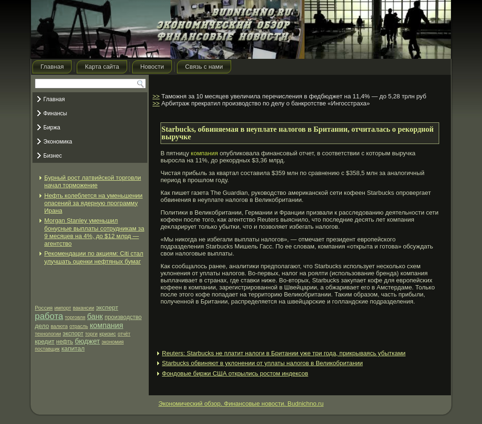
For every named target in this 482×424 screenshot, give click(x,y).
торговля (75, 317)
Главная (52, 66)
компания (106, 325)
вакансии (83, 308)
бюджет (87, 341)
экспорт (73, 333)
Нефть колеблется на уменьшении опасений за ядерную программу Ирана (93, 203)
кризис (107, 333)
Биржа (51, 127)
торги (91, 333)
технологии (48, 333)
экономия (113, 341)
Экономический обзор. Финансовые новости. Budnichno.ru (241, 403)
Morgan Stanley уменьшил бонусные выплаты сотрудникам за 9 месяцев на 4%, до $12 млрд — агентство (94, 232)
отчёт (124, 333)
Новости (152, 66)
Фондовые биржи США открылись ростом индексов (235, 373)
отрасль (78, 326)
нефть (64, 341)
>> (156, 96)
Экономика (57, 141)
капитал (72, 348)
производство (123, 317)
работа (49, 316)
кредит (45, 341)
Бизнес (52, 155)
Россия (44, 308)
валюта (59, 326)
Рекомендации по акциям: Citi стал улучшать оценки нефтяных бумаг (93, 257)
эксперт (107, 307)
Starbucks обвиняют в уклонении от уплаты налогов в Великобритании (262, 363)
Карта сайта (102, 66)
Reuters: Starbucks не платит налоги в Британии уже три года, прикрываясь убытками (284, 353)
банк (95, 316)
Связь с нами (204, 66)
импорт (63, 308)
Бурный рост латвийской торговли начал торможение (92, 181)
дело (42, 325)
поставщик (47, 349)
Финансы (55, 113)
